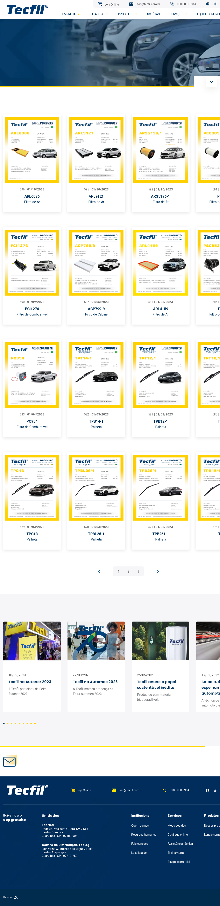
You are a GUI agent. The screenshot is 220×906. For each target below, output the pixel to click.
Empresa (71, 14)
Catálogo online (178, 834)
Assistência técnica (180, 843)
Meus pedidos (177, 825)
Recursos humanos (143, 834)
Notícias (153, 14)
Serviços (178, 14)
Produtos (127, 14)
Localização (139, 852)
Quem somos (140, 825)
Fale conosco (139, 843)
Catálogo (99, 14)
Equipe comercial (179, 861)
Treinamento (176, 852)
